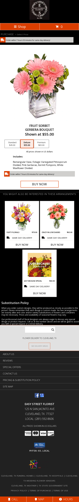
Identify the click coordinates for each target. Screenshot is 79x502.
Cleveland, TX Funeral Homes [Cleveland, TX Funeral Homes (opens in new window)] (17, 476)
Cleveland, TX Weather (24, 485)
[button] (39, 445)
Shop (20, 26)
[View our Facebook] (37, 396)
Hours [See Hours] (66, 499)
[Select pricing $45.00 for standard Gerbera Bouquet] (12, 144)
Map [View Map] (39, 499)
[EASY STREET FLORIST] (39, 19)
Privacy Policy (19, 490)
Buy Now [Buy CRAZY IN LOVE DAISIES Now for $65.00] (57, 244)
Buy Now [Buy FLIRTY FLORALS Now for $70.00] (22, 244)
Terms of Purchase (40, 490)
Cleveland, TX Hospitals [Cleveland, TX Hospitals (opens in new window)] (49, 476)
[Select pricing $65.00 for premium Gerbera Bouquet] (41, 144)
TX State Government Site (53, 485)
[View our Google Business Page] (42, 396)
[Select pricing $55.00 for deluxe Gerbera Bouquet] (27, 144)
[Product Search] (40, 330)
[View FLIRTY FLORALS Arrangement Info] (22, 216)
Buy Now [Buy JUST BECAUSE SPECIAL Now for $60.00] (39, 293)
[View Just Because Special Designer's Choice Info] (39, 265)
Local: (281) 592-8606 (39, 419)
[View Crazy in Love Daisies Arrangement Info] (57, 216)
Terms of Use (60, 490)
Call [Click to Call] (13, 499)
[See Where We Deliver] (39, 346)
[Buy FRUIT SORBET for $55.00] (40, 184)
